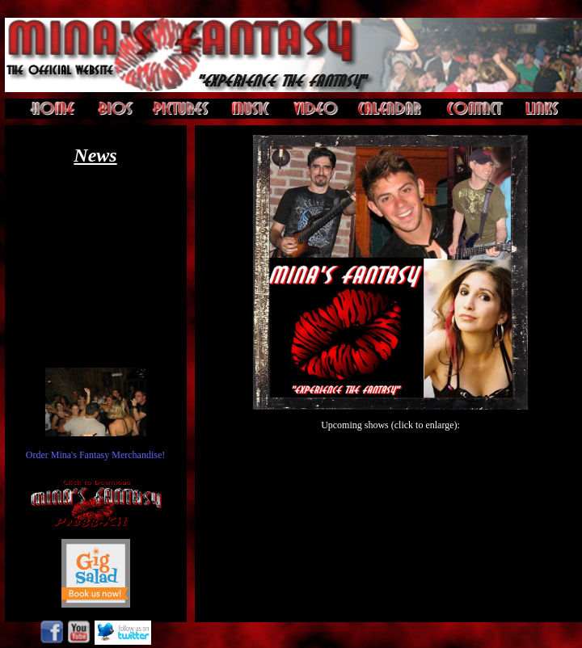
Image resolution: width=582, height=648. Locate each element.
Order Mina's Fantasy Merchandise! (95, 455)
